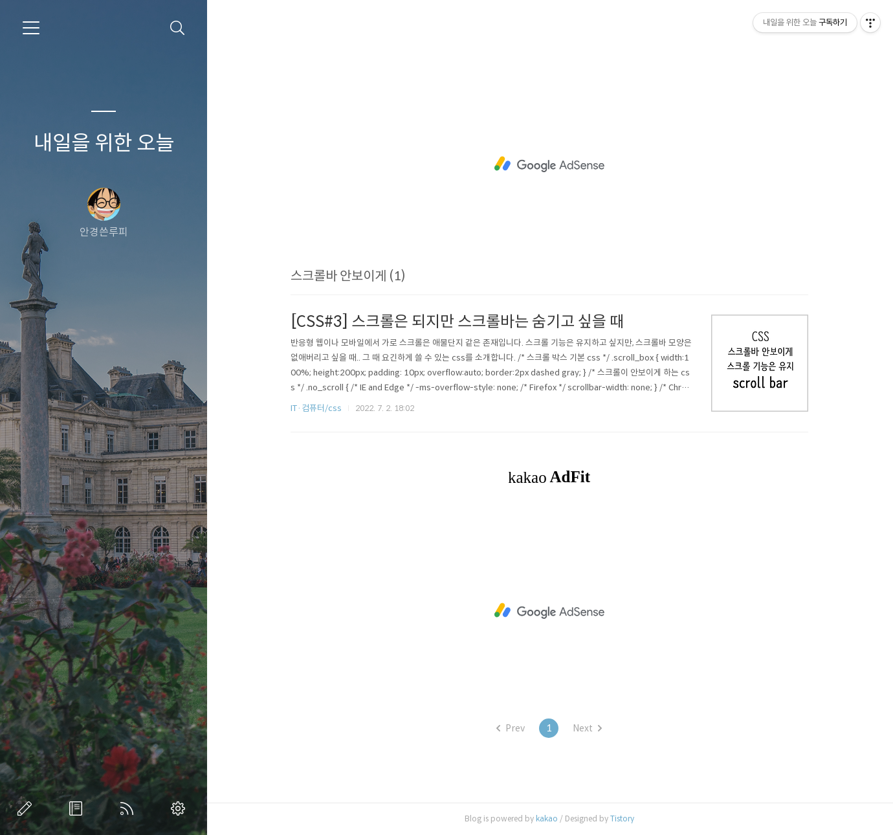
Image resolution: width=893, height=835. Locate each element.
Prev (510, 728)
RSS (129, 808)
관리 (180, 808)
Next (587, 728)
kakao (547, 818)
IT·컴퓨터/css (316, 408)
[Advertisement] (549, 164)
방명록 (78, 808)
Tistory (622, 818)
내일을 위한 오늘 (104, 143)
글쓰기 (27, 808)
